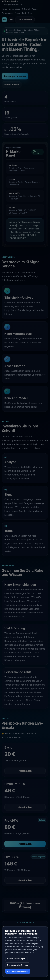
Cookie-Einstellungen (16, 959)
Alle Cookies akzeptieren (17, 971)
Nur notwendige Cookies (17, 965)
